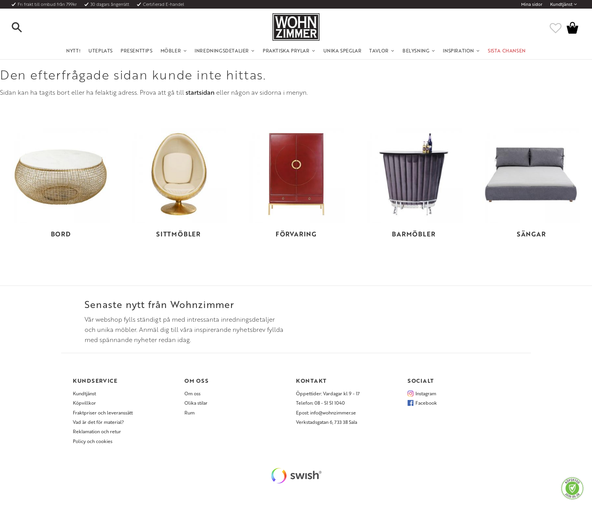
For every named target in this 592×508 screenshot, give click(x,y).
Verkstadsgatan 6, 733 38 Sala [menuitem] (326, 422)
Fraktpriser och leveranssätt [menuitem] (103, 412)
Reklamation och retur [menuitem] (97, 431)
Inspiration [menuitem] (458, 50)
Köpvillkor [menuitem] (84, 402)
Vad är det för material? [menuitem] (98, 422)
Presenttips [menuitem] (137, 50)
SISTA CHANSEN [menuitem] (507, 50)
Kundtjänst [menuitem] (561, 4)
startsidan (200, 92)
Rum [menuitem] (189, 412)
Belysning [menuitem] (415, 50)
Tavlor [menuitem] (379, 50)
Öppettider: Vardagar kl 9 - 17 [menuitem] (328, 393)
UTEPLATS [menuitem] (100, 50)
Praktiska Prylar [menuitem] (286, 50)
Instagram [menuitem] (425, 393)
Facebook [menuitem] (426, 402)
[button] (23, 28)
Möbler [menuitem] (171, 50)
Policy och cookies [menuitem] (92, 441)
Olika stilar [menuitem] (196, 402)
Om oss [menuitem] (192, 393)
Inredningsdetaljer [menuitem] (222, 50)
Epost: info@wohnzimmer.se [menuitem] (326, 412)
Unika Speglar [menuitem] (342, 50)
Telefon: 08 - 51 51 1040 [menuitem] (320, 402)
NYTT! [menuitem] (73, 50)
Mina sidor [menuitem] (531, 4)
